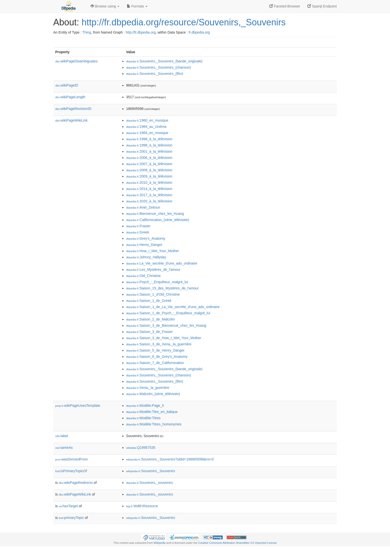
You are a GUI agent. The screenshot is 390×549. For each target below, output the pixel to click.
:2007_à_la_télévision (149, 164)
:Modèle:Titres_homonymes (154, 424)
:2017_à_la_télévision (149, 195)
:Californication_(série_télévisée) (157, 220)
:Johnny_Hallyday (146, 257)
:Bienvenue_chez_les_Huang (155, 214)
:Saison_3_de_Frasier (149, 332)
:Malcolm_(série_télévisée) (153, 394)
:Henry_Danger (144, 245)
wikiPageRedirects (76, 483)
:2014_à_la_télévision (149, 189)
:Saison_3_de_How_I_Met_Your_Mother (163, 338)
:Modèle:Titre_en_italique (152, 412)
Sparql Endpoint (322, 6)
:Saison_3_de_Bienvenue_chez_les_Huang (166, 325)
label (61, 436)
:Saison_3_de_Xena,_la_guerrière (159, 344)
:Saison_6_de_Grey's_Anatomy (157, 357)
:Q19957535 (140, 448)
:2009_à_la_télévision (149, 176)
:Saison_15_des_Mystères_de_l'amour (162, 288)
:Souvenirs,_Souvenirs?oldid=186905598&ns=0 (170, 459)
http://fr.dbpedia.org (141, 32)
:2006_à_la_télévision (149, 158)
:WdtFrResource (142, 506)
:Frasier (138, 226)
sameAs (64, 448)
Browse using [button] (105, 6)
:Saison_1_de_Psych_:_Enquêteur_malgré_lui (168, 313)
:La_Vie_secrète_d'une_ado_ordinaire (161, 263)
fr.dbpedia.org (199, 32)
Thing (86, 32)
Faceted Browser (284, 6)
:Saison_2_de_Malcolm (150, 319)
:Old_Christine (143, 276)
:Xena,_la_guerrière (147, 388)
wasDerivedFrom (71, 459)
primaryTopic (71, 518)
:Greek (137, 232)
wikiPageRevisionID (73, 109)
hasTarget (68, 506)
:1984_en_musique (147, 133)
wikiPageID (66, 85)
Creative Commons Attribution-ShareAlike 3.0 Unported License (237, 542)
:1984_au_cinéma (146, 127)
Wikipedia (159, 542)
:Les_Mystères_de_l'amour (153, 270)
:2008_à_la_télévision (149, 170)
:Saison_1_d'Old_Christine (153, 294)
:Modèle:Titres (143, 418)
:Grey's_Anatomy (145, 238)
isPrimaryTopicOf (71, 471)
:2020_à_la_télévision (149, 201)
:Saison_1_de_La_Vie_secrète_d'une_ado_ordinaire (173, 307)
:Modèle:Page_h (145, 406)
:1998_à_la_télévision (149, 145)
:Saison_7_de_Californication (155, 363)
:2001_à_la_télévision (149, 151)
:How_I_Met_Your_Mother (152, 251)
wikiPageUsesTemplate (77, 406)
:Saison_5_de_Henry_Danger (155, 350)
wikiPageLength (70, 97)
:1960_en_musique (147, 120)
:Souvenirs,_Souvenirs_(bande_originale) (164, 61)
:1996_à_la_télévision (149, 139)
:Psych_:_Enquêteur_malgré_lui (157, 282)
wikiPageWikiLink (71, 120)
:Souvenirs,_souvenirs (149, 483)
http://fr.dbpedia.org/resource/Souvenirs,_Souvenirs (184, 22)
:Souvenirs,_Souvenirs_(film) (154, 74)
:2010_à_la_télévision (149, 182)
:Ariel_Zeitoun (143, 207)
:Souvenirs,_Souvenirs (150, 471)
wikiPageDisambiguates (76, 61)
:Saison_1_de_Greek (148, 301)
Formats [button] (137, 6)
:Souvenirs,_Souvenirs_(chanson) (158, 67)
